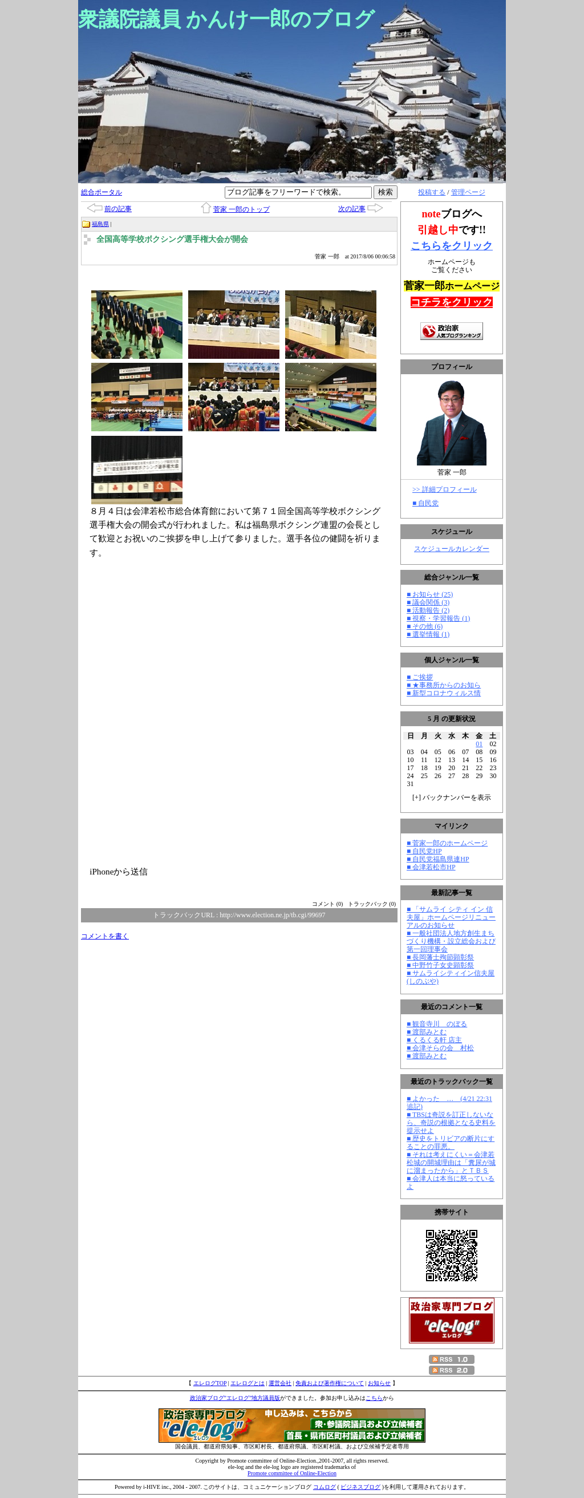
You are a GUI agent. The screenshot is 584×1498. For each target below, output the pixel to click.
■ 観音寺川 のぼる (437, 1024)
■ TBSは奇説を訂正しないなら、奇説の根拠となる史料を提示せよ (451, 1123)
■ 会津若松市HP (431, 867)
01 (479, 744)
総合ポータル (101, 192)
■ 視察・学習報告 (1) (438, 618)
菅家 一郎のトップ (241, 209)
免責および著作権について (329, 1383)
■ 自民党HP (424, 851)
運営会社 (280, 1383)
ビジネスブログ (360, 1487)
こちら (374, 1398)
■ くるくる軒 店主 (434, 1040)
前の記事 (118, 209)
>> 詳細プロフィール (444, 489)
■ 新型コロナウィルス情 (444, 693)
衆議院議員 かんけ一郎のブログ (226, 19)
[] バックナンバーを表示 (451, 797)
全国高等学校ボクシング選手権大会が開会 (172, 239)
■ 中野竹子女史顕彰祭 (440, 965)
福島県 (100, 224)
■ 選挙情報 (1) (428, 634)
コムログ (324, 1487)
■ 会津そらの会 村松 (440, 1048)
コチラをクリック (452, 302)
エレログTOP (209, 1383)
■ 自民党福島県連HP (438, 859)
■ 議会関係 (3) (428, 602)
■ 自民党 (425, 503)
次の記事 (352, 209)
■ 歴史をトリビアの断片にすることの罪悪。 (450, 1143)
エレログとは (247, 1383)
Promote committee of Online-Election (292, 1473)
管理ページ (468, 192)
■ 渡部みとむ (427, 1032)
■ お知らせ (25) (430, 594)
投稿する (431, 192)
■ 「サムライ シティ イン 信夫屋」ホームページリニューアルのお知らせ (451, 917)
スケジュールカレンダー (451, 549)
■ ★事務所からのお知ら (444, 685)
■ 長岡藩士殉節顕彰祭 (440, 957)
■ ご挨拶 (420, 677)
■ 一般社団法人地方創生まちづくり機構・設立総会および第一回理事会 (451, 941)
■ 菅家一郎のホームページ (447, 843)
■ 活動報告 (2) (428, 610)
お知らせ (379, 1383)
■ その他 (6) (425, 626)
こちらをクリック (452, 246)
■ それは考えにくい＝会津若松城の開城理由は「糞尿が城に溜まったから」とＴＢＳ (451, 1163)
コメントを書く (105, 936)
